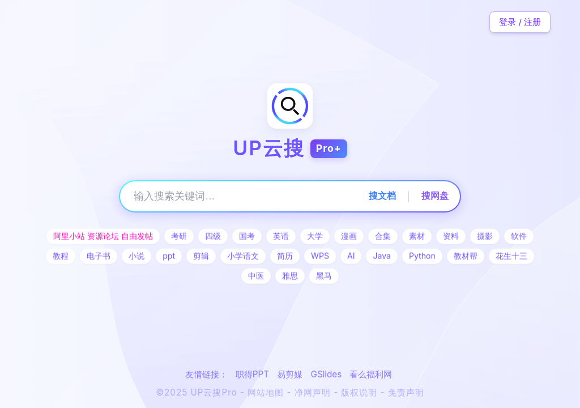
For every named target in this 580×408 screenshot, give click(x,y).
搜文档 (382, 196)
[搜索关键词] (241, 196)
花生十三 (511, 256)
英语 (281, 236)
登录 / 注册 (520, 21)
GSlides (326, 374)
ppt (169, 256)
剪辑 (201, 256)
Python (422, 256)
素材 (417, 236)
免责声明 (406, 392)
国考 (247, 236)
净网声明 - (318, 392)
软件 (519, 236)
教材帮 (465, 256)
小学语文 (243, 256)
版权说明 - (364, 392)
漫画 (349, 236)
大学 (315, 236)
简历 (285, 256)
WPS (320, 256)
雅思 (290, 276)
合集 (383, 236)
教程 (61, 256)
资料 (451, 236)
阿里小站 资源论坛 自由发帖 (103, 236)
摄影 (485, 236)
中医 (256, 276)
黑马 (324, 276)
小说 (136, 256)
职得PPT (252, 374)
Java (381, 256)
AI (351, 256)
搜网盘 (435, 196)
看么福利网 (370, 374)
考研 (179, 236)
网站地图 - (271, 392)
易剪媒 (289, 374)
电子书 (98, 256)
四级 (213, 236)
